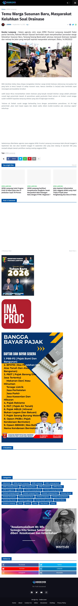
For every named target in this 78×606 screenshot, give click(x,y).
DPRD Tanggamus (8, 490)
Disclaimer (43, 603)
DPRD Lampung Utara (28, 486)
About (20, 603)
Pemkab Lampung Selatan (52, 490)
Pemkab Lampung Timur (31, 493)
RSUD (20, 503)
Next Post (72, 251)
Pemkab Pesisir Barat (26, 497)
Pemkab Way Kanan (9, 500)
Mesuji (20, 490)
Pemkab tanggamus (25, 500)
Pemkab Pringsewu (43, 497)
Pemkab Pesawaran (9, 497)
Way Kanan (44, 503)
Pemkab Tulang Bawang (60, 497)
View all (74, 165)
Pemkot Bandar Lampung (44, 500)
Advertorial (6, 483)
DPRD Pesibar (58, 486)
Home (3, 9)
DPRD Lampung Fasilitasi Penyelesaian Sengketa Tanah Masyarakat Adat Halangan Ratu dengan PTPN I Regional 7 (38, 191)
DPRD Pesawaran (44, 486)
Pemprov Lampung (9, 503)
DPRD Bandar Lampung (21, 483)
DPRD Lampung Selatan (10, 486)
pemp (53, 503)
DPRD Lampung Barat (52, 483)
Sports (28, 503)
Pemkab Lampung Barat (33, 490)
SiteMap (52, 603)
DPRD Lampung (11, 9)
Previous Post (7, 251)
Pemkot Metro (59, 500)
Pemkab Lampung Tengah (11, 493)
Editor (36, 603)
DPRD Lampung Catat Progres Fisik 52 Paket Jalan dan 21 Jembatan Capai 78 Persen (12, 190)
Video (35, 503)
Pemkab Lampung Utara (50, 493)
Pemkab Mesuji (66, 493)
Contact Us (28, 603)
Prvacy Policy (61, 603)
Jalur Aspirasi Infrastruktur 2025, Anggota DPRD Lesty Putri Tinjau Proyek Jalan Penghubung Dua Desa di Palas (64, 191)
